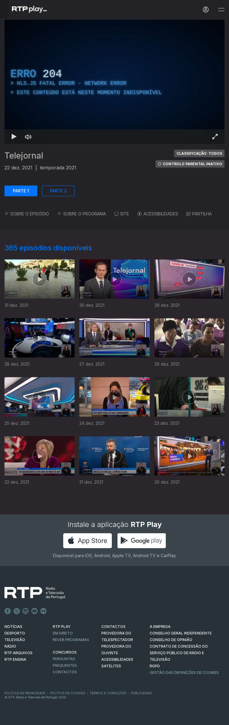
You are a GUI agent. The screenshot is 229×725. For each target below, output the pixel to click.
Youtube (34, 611)
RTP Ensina (15, 659)
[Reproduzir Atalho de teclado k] (14, 136)
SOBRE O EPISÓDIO (26, 213)
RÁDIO (10, 646)
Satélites (111, 666)
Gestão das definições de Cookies (184, 672)
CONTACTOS (113, 626)
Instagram (25, 611)
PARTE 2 (58, 190)
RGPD (155, 666)
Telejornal (23, 156)
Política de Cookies (67, 693)
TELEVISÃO (14, 639)
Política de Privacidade (25, 693)
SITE (121, 213)
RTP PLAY (62, 626)
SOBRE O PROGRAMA (81, 213)
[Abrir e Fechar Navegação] (221, 9)
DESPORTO (14, 633)
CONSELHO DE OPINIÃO (171, 639)
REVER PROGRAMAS (71, 639)
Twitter (16, 611)
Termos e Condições (108, 693)
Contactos (65, 672)
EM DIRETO (63, 633)
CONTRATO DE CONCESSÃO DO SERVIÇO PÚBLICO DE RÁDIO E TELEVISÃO (179, 653)
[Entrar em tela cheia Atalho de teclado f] (215, 136)
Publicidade (141, 693)
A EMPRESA (160, 626)
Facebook (7, 611)
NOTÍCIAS (13, 626)
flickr (43, 611)
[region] (114, 82)
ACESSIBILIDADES (157, 213)
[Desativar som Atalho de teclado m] (28, 136)
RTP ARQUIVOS (18, 653)
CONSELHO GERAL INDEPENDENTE (181, 633)
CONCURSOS (65, 652)
